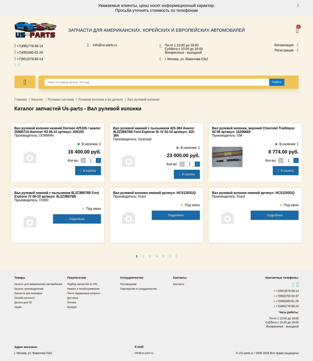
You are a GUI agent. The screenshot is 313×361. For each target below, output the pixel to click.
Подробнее (76, 219)
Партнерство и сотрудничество (140, 288)
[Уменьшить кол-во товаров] (83, 160)
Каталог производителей (30, 293)
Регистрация (284, 50)
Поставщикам (129, 284)
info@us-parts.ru (105, 45)
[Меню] (25, 82)
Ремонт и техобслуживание (85, 288)
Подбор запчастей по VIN (84, 284)
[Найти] (277, 82)
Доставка (73, 297)
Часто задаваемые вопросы (85, 293)
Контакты (179, 284)
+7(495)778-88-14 (28, 45)
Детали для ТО (24, 306)
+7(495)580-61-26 (28, 52)
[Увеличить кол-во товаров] (98, 160)
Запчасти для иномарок (30, 297)
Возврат (72, 306)
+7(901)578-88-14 (28, 59)
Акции (18, 310)
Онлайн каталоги (25, 301)
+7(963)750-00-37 (286, 296)
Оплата (72, 301)
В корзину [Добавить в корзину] (87, 170)
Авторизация (284, 45)
